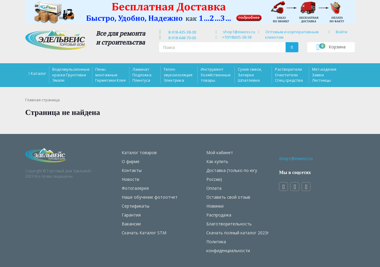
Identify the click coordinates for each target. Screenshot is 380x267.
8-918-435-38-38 (181, 32)
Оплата (213, 188)
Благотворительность (229, 224)
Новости (130, 179)
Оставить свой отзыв (228, 197)
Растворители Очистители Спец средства (289, 75)
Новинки (215, 206)
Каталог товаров (139, 152)
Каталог (38, 73)
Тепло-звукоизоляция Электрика (178, 75)
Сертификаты (135, 206)
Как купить (217, 161)
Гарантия (131, 215)
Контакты (132, 170)
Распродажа (218, 215)
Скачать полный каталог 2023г (237, 233)
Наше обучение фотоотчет (150, 197)
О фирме (131, 161)
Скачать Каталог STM (144, 233)
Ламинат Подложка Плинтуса (141, 75)
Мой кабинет (219, 152)
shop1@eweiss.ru (239, 31)
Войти (341, 31)
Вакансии (131, 224)
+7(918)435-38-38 (236, 37)
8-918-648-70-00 (181, 37)
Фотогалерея (135, 188)
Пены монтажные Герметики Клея (110, 75)
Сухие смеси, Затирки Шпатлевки (250, 75)
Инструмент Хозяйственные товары (216, 75)
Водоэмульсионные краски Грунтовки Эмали (71, 75)
